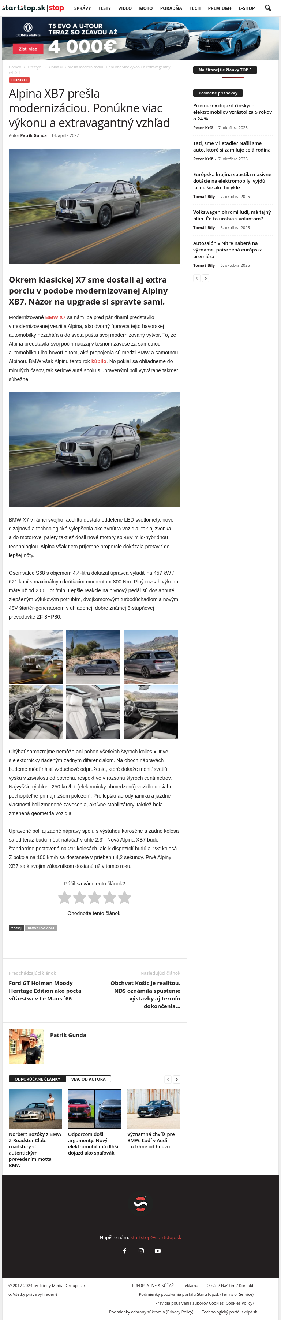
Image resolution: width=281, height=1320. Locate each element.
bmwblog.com (41, 928)
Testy (104, 8)
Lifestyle (35, 67)
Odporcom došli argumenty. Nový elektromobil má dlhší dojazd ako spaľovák (93, 1143)
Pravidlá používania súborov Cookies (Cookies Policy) (204, 1303)
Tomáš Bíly (204, 196)
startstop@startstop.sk (156, 1237)
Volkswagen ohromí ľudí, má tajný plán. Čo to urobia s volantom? (232, 215)
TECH (195, 8)
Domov (15, 67)
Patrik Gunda (33, 135)
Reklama (190, 1285)
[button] (268, 8)
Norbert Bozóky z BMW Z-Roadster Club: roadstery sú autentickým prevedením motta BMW (35, 1149)
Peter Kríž (203, 127)
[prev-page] (168, 1079)
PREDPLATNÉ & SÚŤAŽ (153, 1285)
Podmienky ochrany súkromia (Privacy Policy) (151, 1312)
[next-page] (176, 1079)
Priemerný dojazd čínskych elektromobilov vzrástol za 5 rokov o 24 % (232, 112)
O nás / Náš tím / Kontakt (230, 1285)
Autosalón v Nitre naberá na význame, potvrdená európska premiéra (228, 250)
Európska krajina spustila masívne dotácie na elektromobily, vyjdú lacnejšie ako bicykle (232, 181)
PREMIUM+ (220, 8)
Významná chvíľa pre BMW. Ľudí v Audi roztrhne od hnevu (151, 1140)
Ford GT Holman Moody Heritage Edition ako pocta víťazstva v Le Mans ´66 (45, 990)
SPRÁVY (82, 8)
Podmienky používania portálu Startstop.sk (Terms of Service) (196, 1294)
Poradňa (171, 8)
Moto (146, 8)
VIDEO (125, 8)
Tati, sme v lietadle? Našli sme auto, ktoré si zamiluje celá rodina (232, 146)
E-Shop (247, 8)
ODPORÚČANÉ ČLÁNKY (37, 1079)
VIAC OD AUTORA (88, 1079)
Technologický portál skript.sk (229, 1312)
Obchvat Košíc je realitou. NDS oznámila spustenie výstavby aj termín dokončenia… (145, 994)
